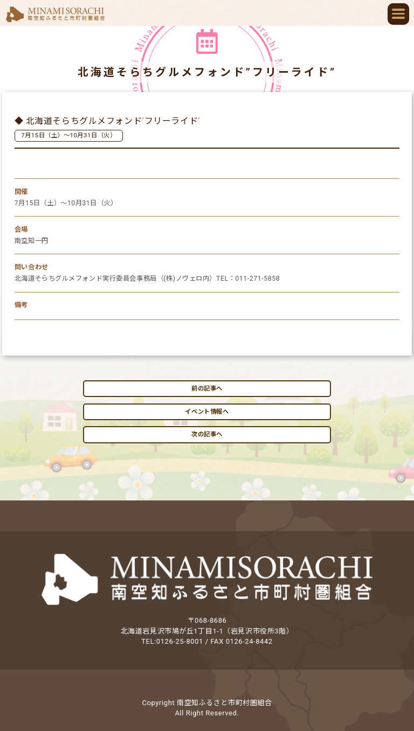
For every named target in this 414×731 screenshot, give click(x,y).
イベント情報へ (207, 411)
